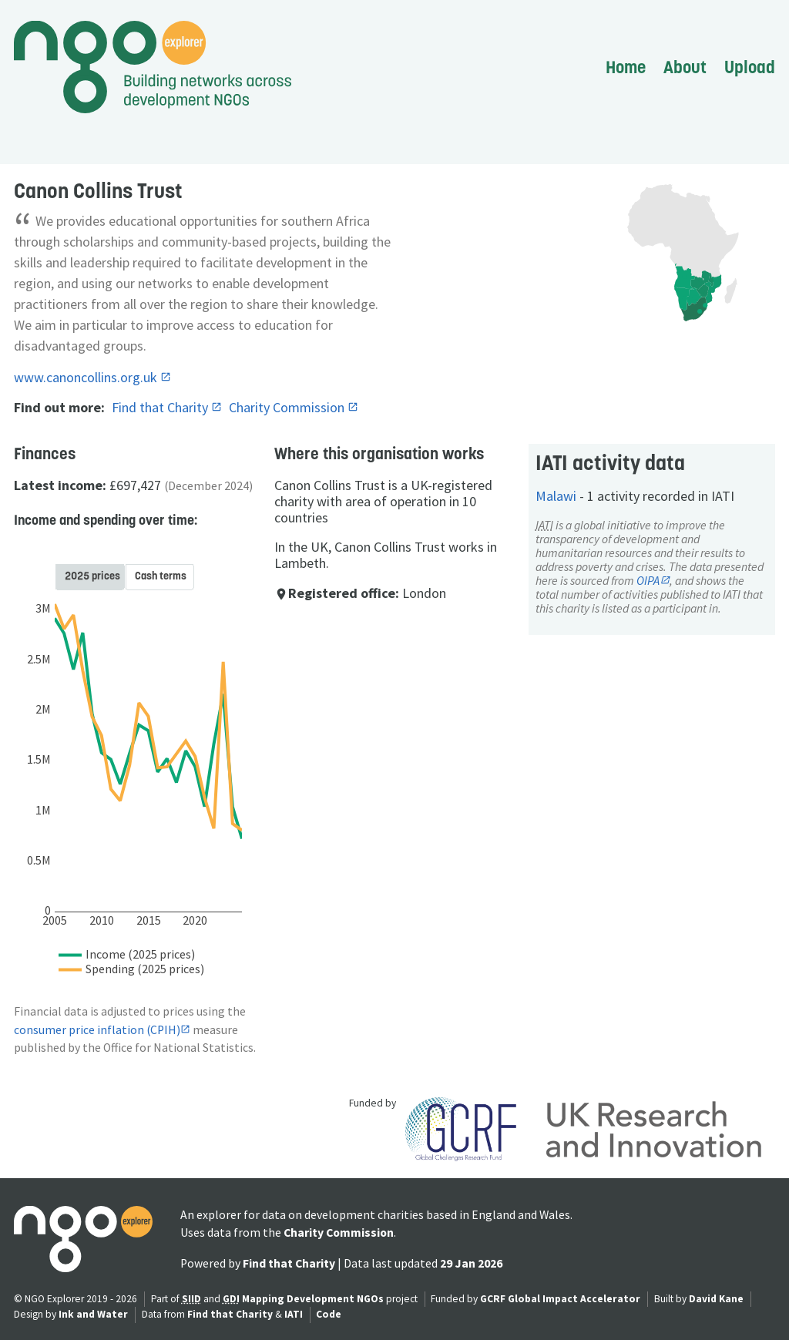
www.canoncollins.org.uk (87, 377)
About (685, 67)
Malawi (556, 496)
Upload (749, 67)
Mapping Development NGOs (313, 1298)
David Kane (716, 1298)
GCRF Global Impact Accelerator (560, 1298)
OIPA (648, 580)
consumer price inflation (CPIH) (97, 1030)
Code (328, 1314)
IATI (293, 1314)
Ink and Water (93, 1314)
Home (626, 67)
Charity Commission (288, 407)
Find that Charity (161, 407)
